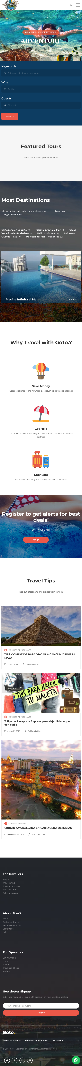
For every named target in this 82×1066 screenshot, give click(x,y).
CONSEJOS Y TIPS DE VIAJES (19, 650)
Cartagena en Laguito (16, 230)
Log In (5, 961)
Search (10, 116)
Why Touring (9, 882)
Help (5, 932)
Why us (6, 879)
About (5, 918)
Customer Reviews (11, 922)
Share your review (11, 886)
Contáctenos (58, 1040)
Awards (6, 964)
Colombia (22, 823)
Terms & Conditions (12, 925)
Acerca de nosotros (12, 1040)
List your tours (9, 957)
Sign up (41, 1012)
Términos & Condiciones (36, 1040)
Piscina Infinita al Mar (50, 230)
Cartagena (12, 823)
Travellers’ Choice (11, 968)
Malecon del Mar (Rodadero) (44, 236)
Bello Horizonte (48, 233)
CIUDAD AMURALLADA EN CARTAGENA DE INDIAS (38, 828)
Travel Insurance (11, 889)
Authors (6, 971)
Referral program (11, 893)
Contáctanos (8, 928)
